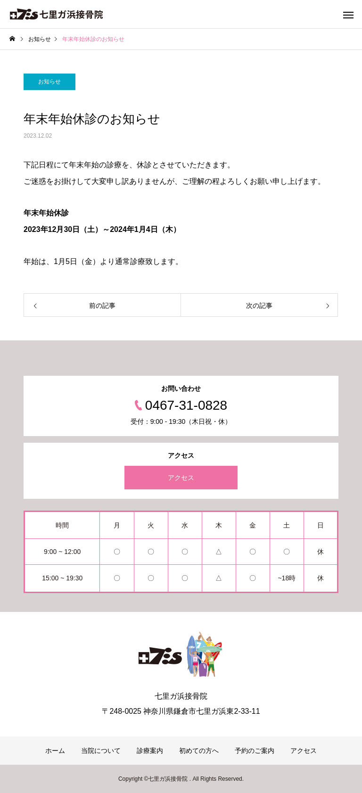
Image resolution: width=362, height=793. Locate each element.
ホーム (55, 750)
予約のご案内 (254, 750)
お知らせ (49, 81)
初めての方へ (199, 750)
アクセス (181, 477)
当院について (101, 750)
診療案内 (150, 750)
